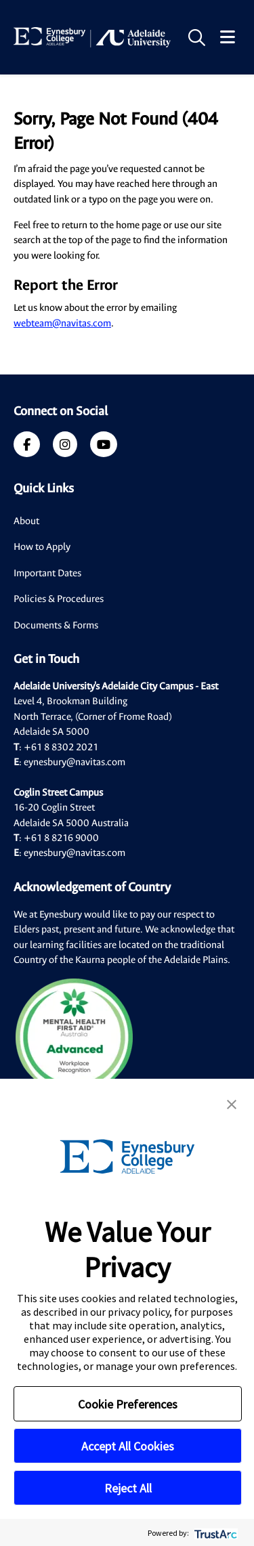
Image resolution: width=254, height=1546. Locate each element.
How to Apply (42, 546)
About (26, 521)
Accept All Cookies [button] (127, 1446)
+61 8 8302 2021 (61, 747)
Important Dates (47, 573)
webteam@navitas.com (62, 323)
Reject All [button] (128, 1488)
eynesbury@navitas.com (74, 762)
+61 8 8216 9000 (61, 838)
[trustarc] (214, 1533)
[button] (231, 1103)
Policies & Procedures (59, 599)
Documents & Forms (56, 625)
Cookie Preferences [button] (127, 1404)
